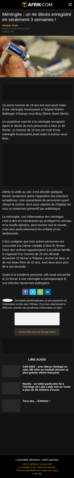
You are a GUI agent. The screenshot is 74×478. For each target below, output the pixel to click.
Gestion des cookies (50, 470)
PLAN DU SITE (46, 464)
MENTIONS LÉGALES (47, 467)
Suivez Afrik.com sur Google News (37, 332)
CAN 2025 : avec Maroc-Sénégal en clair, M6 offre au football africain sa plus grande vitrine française (45, 369)
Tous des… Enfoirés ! (36, 401)
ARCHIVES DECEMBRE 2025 (28, 470)
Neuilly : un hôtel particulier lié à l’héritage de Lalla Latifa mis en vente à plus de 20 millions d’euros (46, 386)
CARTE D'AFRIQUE (30, 464)
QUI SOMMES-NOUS (27, 467)
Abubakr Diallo (10, 25)
